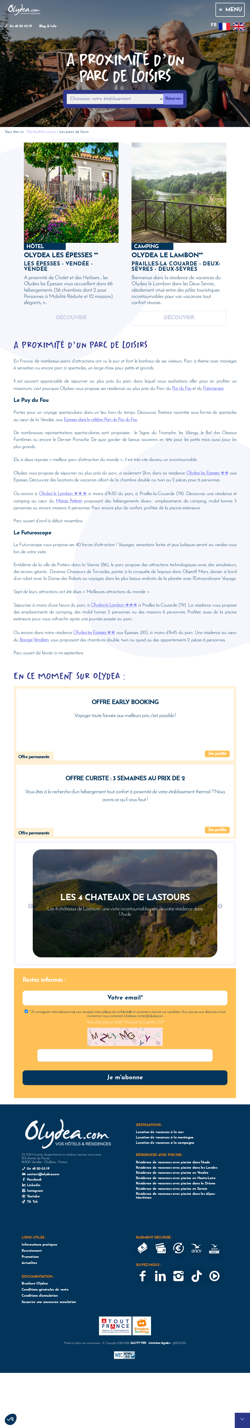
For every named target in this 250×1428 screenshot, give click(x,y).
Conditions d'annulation (40, 1296)
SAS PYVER (138, 1343)
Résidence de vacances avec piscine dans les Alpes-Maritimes (175, 1196)
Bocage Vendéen (34, 640)
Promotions (30, 1257)
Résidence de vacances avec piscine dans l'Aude (173, 1162)
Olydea (33, 131)
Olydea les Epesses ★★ (207, 473)
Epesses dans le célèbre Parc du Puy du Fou (100, 419)
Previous (30, 906)
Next (219, 906)
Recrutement (32, 1251)
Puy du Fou (181, 388)
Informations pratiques (39, 1245)
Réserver (173, 99)
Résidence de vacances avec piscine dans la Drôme (175, 1183)
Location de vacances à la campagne (165, 1143)
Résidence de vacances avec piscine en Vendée (172, 1173)
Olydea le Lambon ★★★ (63, 493)
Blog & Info (48, 26)
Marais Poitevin (69, 501)
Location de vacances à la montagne (164, 1137)
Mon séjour (47, 131)
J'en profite (217, 754)
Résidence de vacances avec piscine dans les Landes (176, 1168)
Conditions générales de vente (45, 1290)
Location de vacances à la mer (160, 1132)
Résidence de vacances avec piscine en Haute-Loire (176, 1178)
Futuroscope (213, 388)
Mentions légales (159, 1343)
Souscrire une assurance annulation (49, 1302)
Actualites (29, 1263)
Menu (230, 9)
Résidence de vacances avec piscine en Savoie (171, 1189)
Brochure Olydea (35, 1284)
